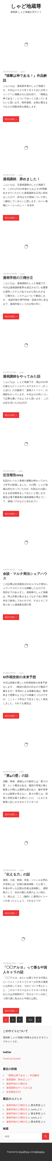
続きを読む (10, 119)
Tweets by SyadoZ (12, 1058)
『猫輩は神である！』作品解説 (22, 1075)
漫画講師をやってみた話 (21, 376)
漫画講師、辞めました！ (21, 179)
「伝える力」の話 (16, 874)
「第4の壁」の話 (15, 776)
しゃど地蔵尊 (26, 6)
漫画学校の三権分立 (18, 278)
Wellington (39, 1151)
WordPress (24, 1151)
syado (22, 71)
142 (30, 1019)
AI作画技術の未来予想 (19, 677)
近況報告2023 (13, 475)
